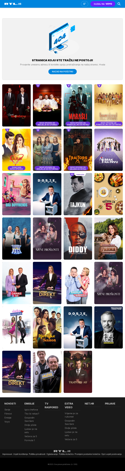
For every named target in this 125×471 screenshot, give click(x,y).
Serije (7, 409)
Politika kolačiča (66, 454)
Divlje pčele (30, 425)
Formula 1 (29, 440)
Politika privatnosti (37, 454)
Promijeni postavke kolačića (87, 454)
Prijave (110, 403)
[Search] (119, 3)
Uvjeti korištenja (20, 454)
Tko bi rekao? (31, 413)
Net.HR (89, 403)
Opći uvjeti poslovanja (111, 454)
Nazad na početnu (62, 71)
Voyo (7, 421)
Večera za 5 (30, 436)
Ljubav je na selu (30, 431)
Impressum (7, 454)
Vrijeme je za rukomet (71, 415)
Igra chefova (31, 409)
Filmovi (8, 413)
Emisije (7, 417)
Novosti (10, 403)
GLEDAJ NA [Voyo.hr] (103, 4)
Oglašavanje (52, 454)
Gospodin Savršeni (29, 419)
